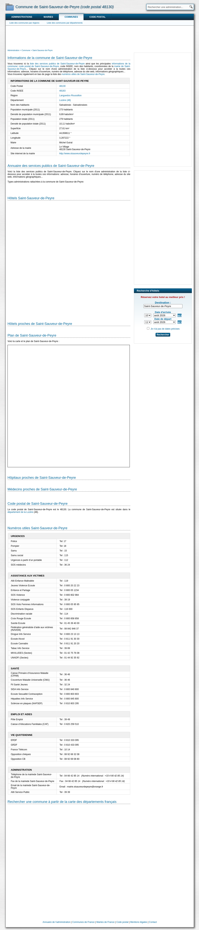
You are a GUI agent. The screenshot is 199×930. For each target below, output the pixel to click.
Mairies (48, 17)
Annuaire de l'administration (57, 922)
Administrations (21, 17)
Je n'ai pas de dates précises (164, 329)
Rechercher (163, 334)
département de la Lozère (20, 512)
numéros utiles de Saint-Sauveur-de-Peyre (83, 74)
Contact (153, 922)
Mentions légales (138, 922)
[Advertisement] (100, 36)
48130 (62, 86)
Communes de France (83, 922)
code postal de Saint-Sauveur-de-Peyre (39, 66)
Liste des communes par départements (65, 23)
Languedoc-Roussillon (70, 95)
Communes (71, 17)
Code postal (97, 17)
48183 (62, 90)
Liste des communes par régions (24, 23)
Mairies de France (105, 922)
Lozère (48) (65, 100)
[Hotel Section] (69, 259)
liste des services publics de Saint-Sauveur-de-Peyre (57, 63)
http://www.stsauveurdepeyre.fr (74, 153)
